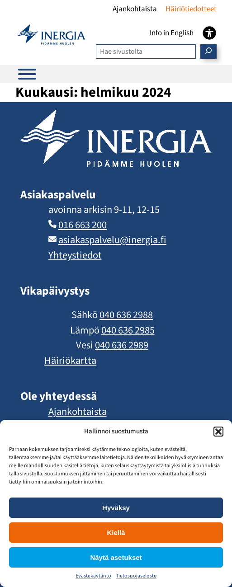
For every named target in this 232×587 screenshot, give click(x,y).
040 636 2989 (121, 345)
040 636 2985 (128, 330)
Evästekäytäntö (93, 576)
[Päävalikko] (27, 74)
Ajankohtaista (77, 411)
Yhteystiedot (75, 255)
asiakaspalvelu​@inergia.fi (112, 240)
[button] (218, 431)
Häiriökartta (70, 360)
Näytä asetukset (116, 557)
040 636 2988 (126, 315)
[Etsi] (208, 51)
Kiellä (116, 532)
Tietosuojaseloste (136, 576)
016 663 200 (82, 225)
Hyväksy (116, 508)
